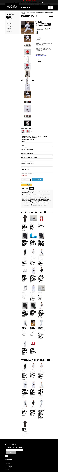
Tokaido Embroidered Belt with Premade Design (33, 312)
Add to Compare (47, 60)
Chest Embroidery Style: (27, 128)
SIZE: (22, 145)
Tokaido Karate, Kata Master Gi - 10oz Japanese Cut (33, 296)
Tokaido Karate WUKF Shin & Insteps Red (41, 224)
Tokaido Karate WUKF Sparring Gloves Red (33, 350)
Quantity (23, 179)
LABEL (22, 141)
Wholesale (7, 469)
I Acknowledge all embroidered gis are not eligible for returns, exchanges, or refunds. (34, 137)
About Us (7, 462)
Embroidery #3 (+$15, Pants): (27, 163)
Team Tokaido (8, 463)
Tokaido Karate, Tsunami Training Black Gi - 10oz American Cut (24, 260)
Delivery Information (9, 466)
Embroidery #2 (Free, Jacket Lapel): (29, 157)
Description (25, 188)
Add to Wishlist (38, 60)
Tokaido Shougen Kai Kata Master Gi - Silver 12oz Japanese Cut (33, 278)
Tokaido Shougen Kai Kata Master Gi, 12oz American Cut (33, 260)
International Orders (9, 467)
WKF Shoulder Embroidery (27, 153)
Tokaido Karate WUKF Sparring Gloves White (24, 278)
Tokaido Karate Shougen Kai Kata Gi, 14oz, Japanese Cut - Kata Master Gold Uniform (41, 332)
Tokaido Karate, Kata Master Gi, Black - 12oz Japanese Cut (25, 226)
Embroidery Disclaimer (26, 135)
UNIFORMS (26, 12)
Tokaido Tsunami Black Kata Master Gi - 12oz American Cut (41, 278)
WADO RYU (32, 12)
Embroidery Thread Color (27, 149)
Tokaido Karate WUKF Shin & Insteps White (25, 295)
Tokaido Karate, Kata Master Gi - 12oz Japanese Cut (24, 331)
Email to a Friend (38, 62)
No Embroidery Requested (28, 139)
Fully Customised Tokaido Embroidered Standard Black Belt (25, 313)
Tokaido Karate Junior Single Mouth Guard (40, 295)
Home (22, 12)
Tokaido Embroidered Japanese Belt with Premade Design (25, 243)
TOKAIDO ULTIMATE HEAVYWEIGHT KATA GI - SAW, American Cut (33, 331)
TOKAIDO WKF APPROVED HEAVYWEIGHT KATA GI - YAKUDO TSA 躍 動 (41, 313)
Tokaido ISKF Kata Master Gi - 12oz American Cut (24, 351)
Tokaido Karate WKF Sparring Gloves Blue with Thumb (33, 242)
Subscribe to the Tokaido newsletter (15, 447)
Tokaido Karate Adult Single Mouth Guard (32, 225)
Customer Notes (25, 169)
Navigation (26, 7)
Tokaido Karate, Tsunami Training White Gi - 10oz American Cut (40, 260)
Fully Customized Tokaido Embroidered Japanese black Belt (41, 243)
